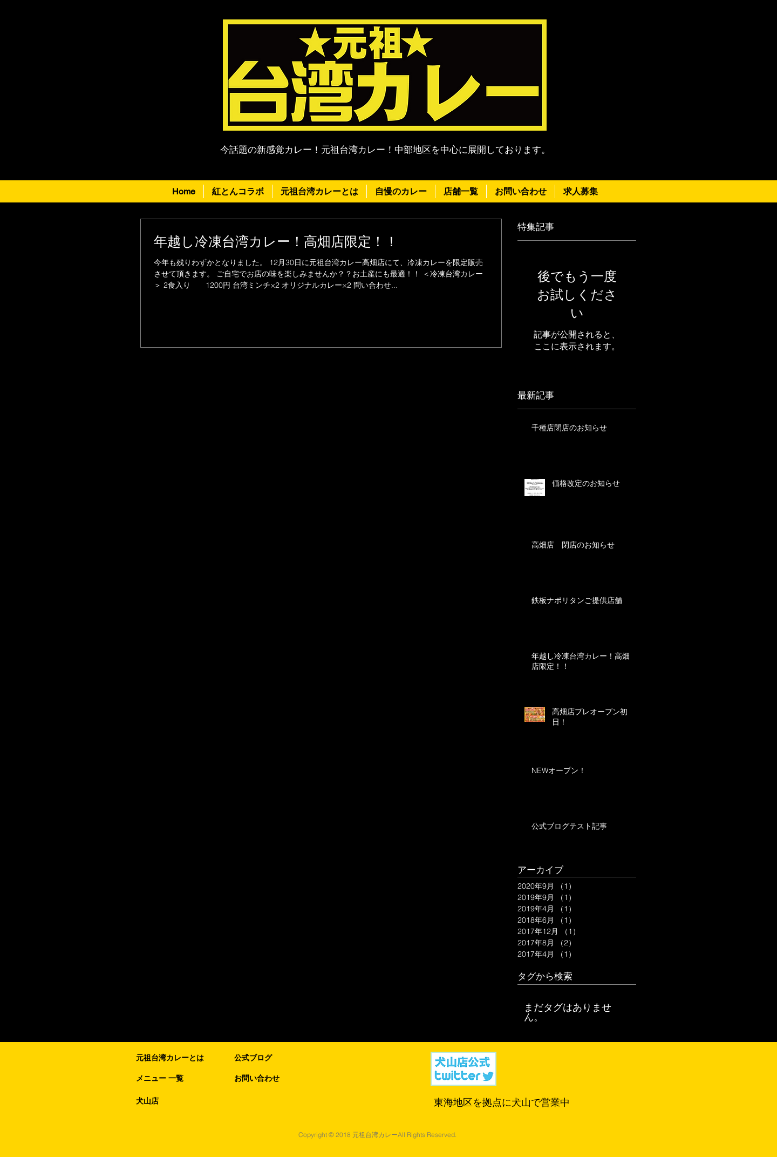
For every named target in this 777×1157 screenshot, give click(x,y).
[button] (460, 191)
